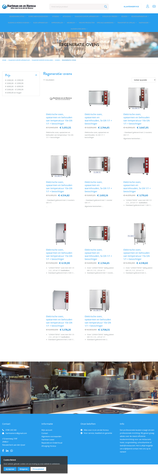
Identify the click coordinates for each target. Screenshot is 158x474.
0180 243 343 (11, 430)
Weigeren (24, 469)
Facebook (3, 450)
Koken (57, 60)
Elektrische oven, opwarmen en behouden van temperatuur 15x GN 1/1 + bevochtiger (59, 254)
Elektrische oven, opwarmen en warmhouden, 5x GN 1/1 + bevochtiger (98, 119)
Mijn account (46, 430)
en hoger (13, 92)
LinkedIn (7, 450)
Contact (44, 433)
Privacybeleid (38, 469)
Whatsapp (11, 450)
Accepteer (10, 469)
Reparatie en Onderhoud (51, 443)
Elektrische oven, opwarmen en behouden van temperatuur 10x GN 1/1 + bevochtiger (59, 119)
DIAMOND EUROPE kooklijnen (42, 60)
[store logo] (19, 6)
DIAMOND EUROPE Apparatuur (19, 60)
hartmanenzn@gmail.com (16, 433)
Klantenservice (131, 6)
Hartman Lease (47, 439)
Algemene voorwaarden (51, 436)
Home (4, 60)
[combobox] (79, 6)
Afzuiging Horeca (48, 446)
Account (147, 6)
